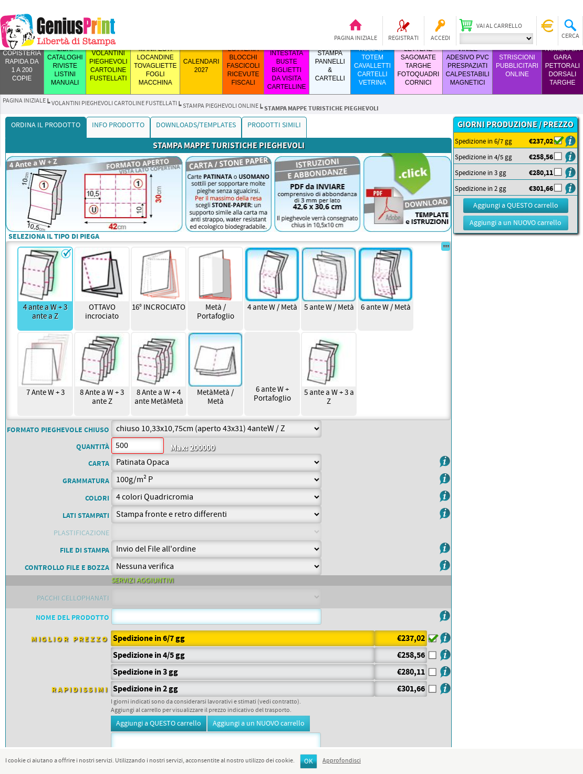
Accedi (440, 38)
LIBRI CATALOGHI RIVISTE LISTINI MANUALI (65, 65)
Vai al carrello (499, 26)
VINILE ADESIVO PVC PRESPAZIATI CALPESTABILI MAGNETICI (468, 65)
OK (308, 761)
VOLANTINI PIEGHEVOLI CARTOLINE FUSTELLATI (114, 103)
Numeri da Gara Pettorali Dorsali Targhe (562, 65)
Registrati (403, 38)
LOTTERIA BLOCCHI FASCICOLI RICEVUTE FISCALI (243, 65)
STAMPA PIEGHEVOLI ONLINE (220, 106)
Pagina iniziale (355, 38)
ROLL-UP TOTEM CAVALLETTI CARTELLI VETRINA (372, 65)
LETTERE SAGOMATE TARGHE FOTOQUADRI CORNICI (418, 65)
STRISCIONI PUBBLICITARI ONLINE (517, 66)
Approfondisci (341, 761)
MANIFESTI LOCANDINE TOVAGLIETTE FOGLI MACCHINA (155, 65)
